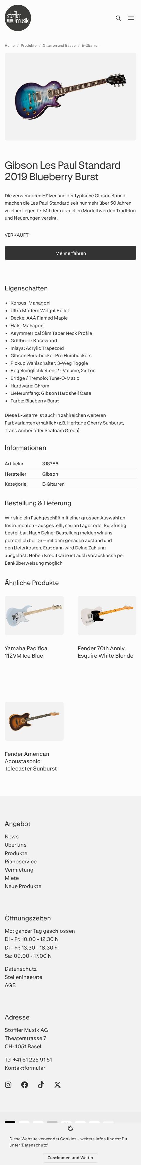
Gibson (50, 474)
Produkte (29, 45)
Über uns (16, 845)
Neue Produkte (23, 886)
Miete (12, 878)
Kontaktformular (25, 1068)
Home (10, 45)
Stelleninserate (23, 977)
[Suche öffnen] (118, 18)
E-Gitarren (90, 45)
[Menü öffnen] (131, 18)
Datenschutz (21, 969)
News (12, 836)
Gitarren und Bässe (59, 45)
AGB (10, 985)
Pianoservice (21, 861)
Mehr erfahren (70, 253)
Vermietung (19, 870)
